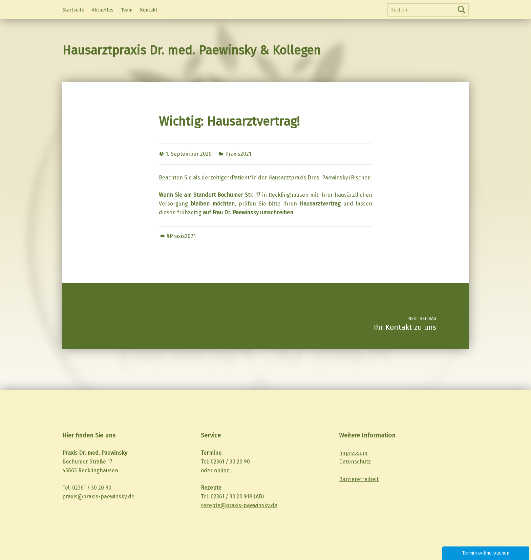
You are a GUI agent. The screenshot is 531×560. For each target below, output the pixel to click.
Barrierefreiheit (359, 479)
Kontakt (148, 10)
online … (224, 470)
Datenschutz (355, 461)
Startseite (73, 10)
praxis (70, 496)
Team (126, 10)
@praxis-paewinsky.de (106, 496)
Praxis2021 (238, 154)
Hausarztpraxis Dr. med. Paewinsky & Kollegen (191, 50)
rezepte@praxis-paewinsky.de (239, 505)
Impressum (353, 453)
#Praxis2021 (181, 236)
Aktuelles (102, 10)
